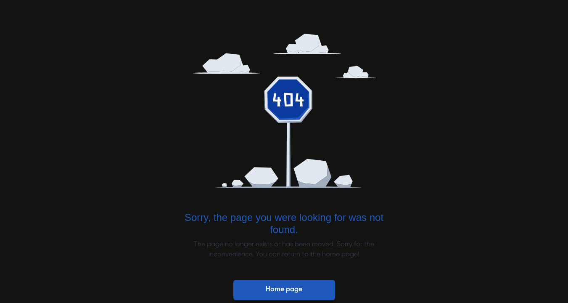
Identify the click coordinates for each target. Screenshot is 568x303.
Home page (284, 289)
